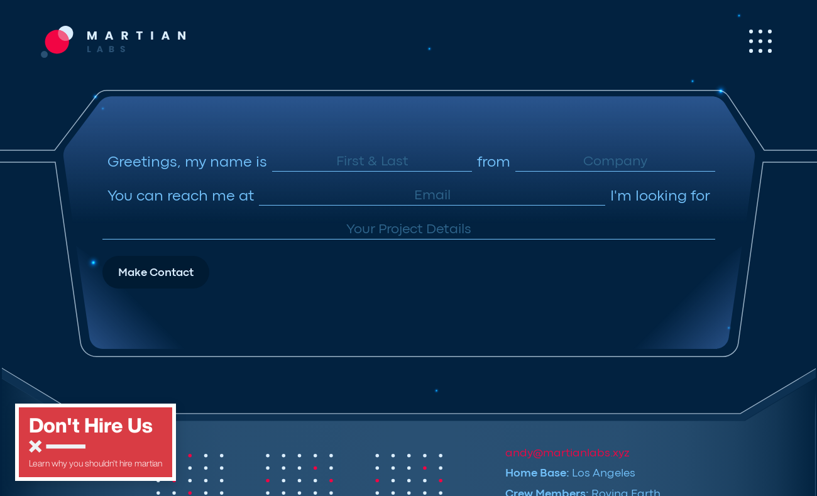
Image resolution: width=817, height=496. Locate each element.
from (493, 163)
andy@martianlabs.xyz (567, 453)
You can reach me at (180, 197)
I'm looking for (660, 197)
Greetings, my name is (187, 163)
